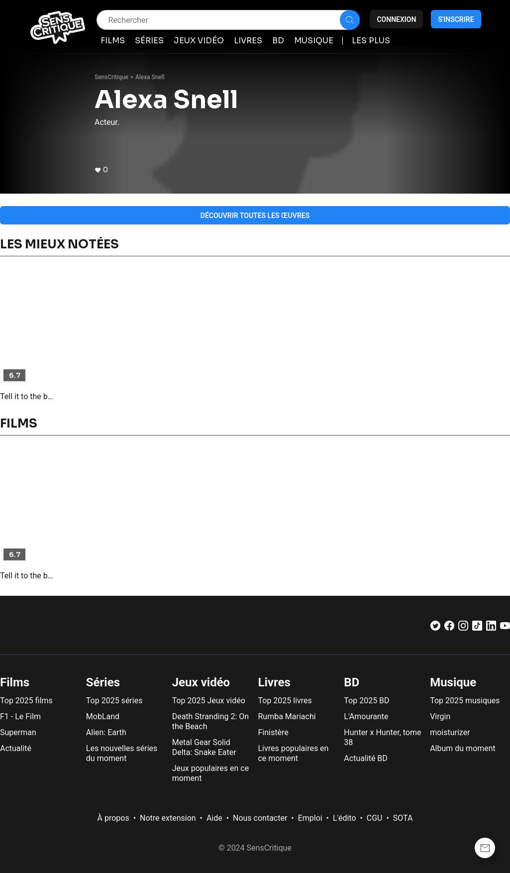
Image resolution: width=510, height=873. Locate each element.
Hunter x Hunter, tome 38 (382, 737)
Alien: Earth (106, 732)
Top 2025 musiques (465, 700)
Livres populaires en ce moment (293, 753)
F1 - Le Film (20, 716)
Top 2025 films (26, 700)
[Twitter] (435, 628)
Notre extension (168, 818)
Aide (214, 818)
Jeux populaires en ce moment (210, 773)
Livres (274, 682)
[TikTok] (477, 628)
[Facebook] (449, 628)
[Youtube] (505, 628)
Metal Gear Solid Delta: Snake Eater (204, 747)
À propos (113, 818)
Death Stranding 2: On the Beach (210, 721)
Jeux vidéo (201, 682)
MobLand (102, 716)
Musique (453, 682)
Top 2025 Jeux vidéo (208, 700)
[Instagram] (463, 628)
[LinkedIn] (491, 628)
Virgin (440, 716)
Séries (103, 682)
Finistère (273, 732)
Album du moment (463, 748)
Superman (18, 732)
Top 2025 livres (284, 700)
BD (351, 682)
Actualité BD (366, 758)
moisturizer (450, 732)
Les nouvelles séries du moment (122, 753)
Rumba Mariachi (286, 716)
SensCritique (111, 77)
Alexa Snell (150, 77)
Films (14, 682)
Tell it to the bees (28, 396)
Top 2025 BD (366, 700)
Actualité (15, 748)
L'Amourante (366, 716)
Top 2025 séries (114, 700)
